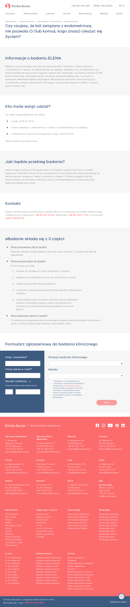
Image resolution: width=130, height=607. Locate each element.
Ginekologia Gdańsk (108, 534)
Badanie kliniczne (12, 537)
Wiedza (104, 13)
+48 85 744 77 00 (78, 214)
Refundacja (85, 13)
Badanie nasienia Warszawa (48, 557)
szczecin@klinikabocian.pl (47, 472)
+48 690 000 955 (80, 5)
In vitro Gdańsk (12, 577)
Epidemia (9, 534)
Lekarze (50, 13)
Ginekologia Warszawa (109, 514)
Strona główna (11, 514)
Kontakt (8, 531)
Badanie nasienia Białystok (48, 560)
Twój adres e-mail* (18, 369)
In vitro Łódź (10, 572)
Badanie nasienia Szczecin (48, 569)
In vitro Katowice (12, 563)
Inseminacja (41, 522)
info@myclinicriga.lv (107, 496)
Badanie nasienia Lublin (46, 574)
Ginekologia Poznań (108, 522)
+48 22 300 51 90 (45, 449)
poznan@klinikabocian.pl (16, 472)
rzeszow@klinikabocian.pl (47, 493)
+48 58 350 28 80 (14, 490)
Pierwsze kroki (42, 514)
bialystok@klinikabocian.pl (79, 449)
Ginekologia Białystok (108, 517)
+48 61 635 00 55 (13, 470)
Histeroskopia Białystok (78, 517)
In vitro (39, 525)
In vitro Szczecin (12, 569)
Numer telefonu (21, 383)
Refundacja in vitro (13, 525)
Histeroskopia (74, 510)
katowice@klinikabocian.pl (110, 449)
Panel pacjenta (103, 5)
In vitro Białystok (12, 560)
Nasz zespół (10, 517)
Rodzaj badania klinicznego (67, 357)
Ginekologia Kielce (107, 537)
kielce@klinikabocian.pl (78, 493)
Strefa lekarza (11, 545)
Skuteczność (30, 13)
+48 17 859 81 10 (44, 490)
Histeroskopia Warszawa (78, 514)
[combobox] (86, 363)
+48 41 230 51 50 (76, 490)
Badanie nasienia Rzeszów (48, 583)
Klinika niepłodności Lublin (79, 580)
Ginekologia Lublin (107, 531)
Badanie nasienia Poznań (47, 566)
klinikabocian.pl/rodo (73, 386)
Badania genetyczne (45, 534)
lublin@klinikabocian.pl (109, 472)
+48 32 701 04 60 (45, 214)
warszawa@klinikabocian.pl (17, 452)
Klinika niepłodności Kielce (79, 586)
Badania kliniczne (27, 21)
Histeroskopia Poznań (77, 522)
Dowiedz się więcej (118, 601)
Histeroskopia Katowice (78, 520)
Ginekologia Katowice (108, 520)
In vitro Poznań (11, 566)
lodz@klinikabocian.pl (77, 472)
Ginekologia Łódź (106, 528)
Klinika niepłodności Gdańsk (80, 583)
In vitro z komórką (44, 528)
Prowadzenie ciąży (44, 531)
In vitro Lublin (11, 574)
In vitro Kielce (11, 580)
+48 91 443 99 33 (26, 218)
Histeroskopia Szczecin (78, 525)
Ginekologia (104, 510)
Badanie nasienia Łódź (46, 572)
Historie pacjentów (13, 539)
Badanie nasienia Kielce (46, 580)
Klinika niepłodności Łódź (79, 577)
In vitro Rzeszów (12, 583)
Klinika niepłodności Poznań (80, 572)
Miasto (53, 369)
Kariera (8, 522)
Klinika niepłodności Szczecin (80, 574)
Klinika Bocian (11, 21)
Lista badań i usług (13, 542)
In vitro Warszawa (13, 557)
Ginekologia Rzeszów (108, 539)
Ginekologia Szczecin (108, 525)
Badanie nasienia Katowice (48, 563)
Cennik (8, 528)
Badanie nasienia (43, 517)
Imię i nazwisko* (16, 357)
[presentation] (106, 390)
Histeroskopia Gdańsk (77, 528)
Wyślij (107, 402)
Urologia (40, 537)
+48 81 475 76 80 (107, 470)
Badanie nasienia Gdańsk (47, 577)
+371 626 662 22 (107, 493)
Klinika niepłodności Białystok (80, 563)
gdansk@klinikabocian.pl (16, 493)
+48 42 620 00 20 (76, 470)
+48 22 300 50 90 (14, 449)
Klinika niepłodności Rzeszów (80, 589)
